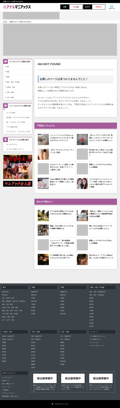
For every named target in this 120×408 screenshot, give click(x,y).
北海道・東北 (10, 87)
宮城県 (4, 342)
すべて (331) (10, 113)
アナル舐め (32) (12, 127)
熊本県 (62, 345)
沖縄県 (62, 364)
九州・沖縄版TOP (65, 336)
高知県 (33, 367)
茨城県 (33, 307)
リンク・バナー (6, 387)
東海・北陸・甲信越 (12, 82)
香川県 (33, 358)
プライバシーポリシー (8, 393)
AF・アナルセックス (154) (15, 122)
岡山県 (33, 345)
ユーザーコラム (94, 342)
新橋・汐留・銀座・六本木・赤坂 (12, 310)
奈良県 (62, 310)
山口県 (33, 355)
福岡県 (62, 342)
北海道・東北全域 (7, 339)
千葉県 (33, 304)
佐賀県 (62, 349)
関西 (7, 76)
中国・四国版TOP (36, 336)
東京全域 (4, 295)
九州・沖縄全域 (65, 339)
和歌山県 (63, 313)
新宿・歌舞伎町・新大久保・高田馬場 (13, 301)
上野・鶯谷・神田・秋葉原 (10, 313)
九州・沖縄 (9, 97)
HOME (5, 22)
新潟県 (91, 304)
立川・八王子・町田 (8, 320)
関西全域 (63, 295)
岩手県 (4, 358)
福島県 (4, 361)
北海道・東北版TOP (8, 336)
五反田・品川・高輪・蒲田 (10, 307)
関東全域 (34, 295)
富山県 (91, 323)
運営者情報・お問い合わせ (10, 396)
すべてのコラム (11, 144)
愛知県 (91, 298)
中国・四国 (9, 92)
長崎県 (62, 352)
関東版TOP (34, 292)
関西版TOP (63, 292)
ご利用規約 (5, 390)
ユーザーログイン (7, 377)
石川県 (91, 320)
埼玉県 (33, 298)
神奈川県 (34, 301)
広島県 (33, 342)
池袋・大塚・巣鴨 (7, 304)
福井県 (91, 326)
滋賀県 (62, 307)
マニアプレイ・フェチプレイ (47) (18, 131)
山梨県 (91, 313)
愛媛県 (33, 364)
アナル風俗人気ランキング (97, 336)
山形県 (4, 355)
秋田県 (4, 352)
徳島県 (33, 361)
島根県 (33, 352)
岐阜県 (91, 307)
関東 (7, 71)
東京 (7, 66)
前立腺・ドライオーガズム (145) (17, 117)
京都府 (62, 301)
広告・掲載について (8, 384)
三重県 (91, 310)
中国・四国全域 (36, 339)
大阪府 (62, 298)
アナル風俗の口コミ (95, 339)
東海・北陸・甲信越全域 (96, 295)
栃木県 (33, 310)
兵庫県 (62, 304)
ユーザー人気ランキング (15, 149)
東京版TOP (5, 292)
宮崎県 (62, 358)
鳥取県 (33, 349)
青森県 (4, 349)
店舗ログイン (6, 380)
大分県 (62, 355)
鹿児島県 (63, 361)
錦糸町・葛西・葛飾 (8, 317)
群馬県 (33, 313)
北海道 (4, 345)
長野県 (91, 317)
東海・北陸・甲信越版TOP (97, 292)
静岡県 (91, 301)
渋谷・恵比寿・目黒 (8, 298)
